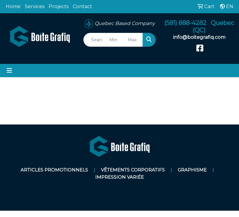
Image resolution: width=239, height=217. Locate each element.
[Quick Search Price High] (133, 40)
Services (34, 6)
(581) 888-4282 (185, 23)
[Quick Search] (95, 40)
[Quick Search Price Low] (115, 40)
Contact (82, 6)
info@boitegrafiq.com (199, 37)
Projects (59, 6)
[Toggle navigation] (9, 70)
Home (13, 6)
